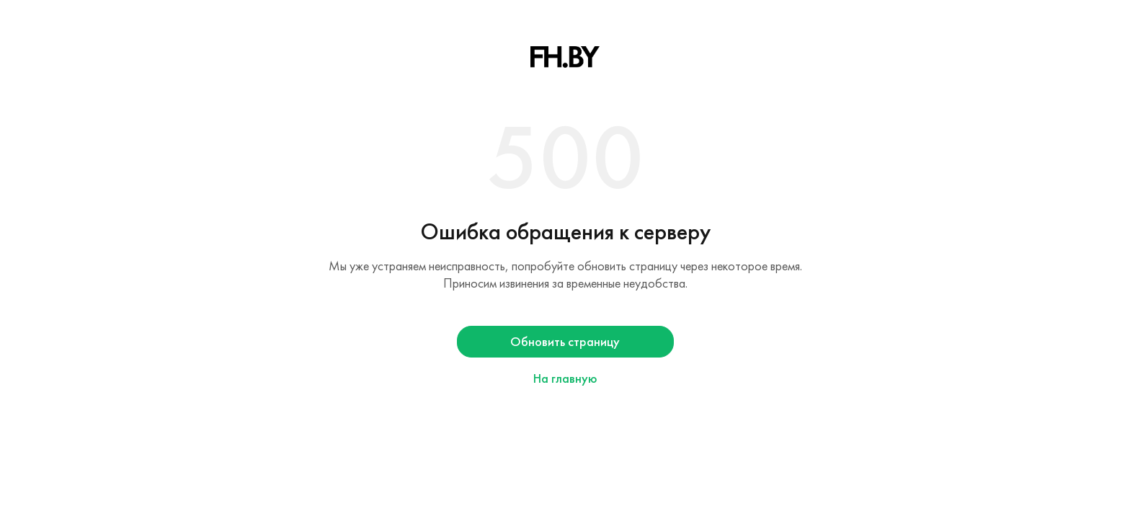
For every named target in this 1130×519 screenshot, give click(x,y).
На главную (565, 378)
